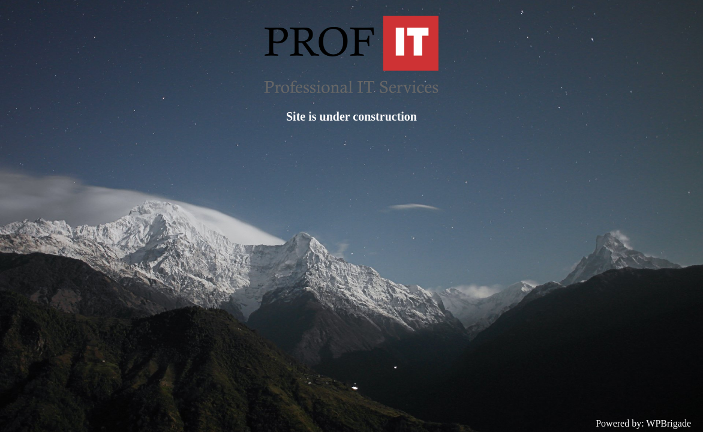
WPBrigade (668, 423)
